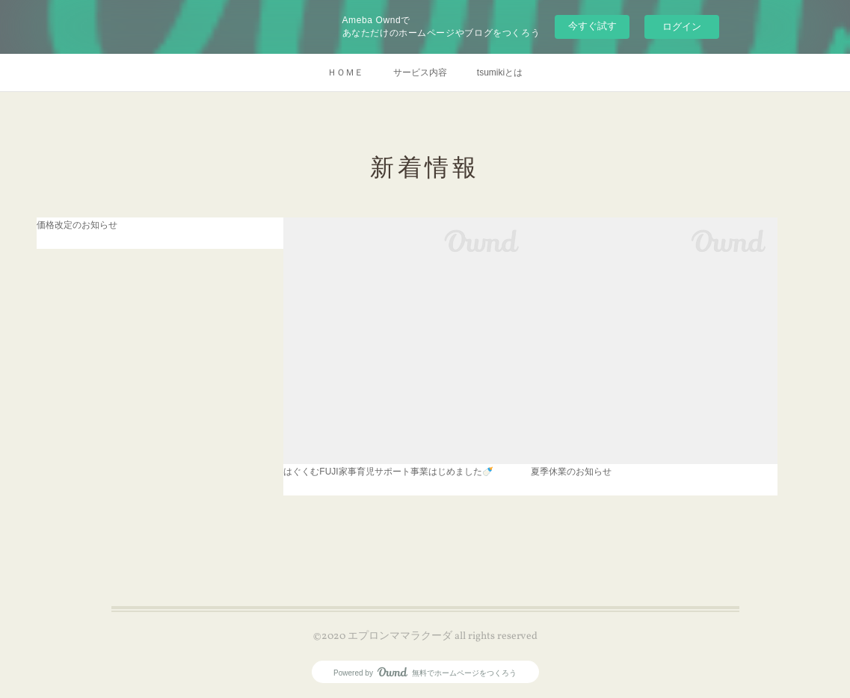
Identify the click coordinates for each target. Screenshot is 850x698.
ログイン (681, 26)
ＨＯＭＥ (345, 72)
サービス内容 (420, 72)
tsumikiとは (500, 72)
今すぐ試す (592, 25)
